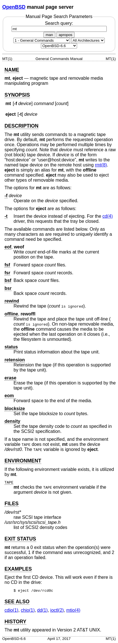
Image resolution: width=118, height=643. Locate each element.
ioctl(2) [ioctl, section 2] (57, 610)
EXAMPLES (18, 569)
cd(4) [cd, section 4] (107, 216)
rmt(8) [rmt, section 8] (101, 165)
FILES (12, 503)
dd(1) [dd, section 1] (42, 610)
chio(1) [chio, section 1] (28, 610)
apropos (65, 35)
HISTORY (15, 621)
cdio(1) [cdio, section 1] (11, 610)
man (49, 35)
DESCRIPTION (21, 126)
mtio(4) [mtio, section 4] (73, 610)
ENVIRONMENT (23, 461)
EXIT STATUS (20, 539)
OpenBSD (13, 7)
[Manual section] (41, 40)
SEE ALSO (17, 601)
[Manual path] (59, 45)
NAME (12, 70)
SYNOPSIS (17, 95)
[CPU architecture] (88, 40)
